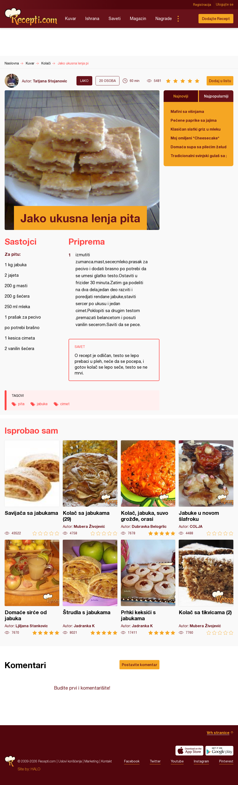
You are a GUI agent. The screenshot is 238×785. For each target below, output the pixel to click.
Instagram (201, 761)
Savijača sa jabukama (32, 488)
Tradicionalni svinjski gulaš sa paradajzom (198, 155)
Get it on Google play (219, 750)
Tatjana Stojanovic (50, 81)
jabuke (42, 404)
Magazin (138, 18)
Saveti (115, 18)
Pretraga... (187, 18)
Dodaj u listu (220, 80)
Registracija (202, 5)
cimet (64, 404)
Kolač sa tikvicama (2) (206, 587)
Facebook (131, 761)
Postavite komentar (139, 664)
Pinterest (226, 761)
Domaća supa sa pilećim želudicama (198, 147)
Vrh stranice (218, 732)
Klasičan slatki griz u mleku (196, 129)
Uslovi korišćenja (70, 761)
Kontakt (106, 761)
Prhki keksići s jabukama (148, 587)
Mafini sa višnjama (187, 111)
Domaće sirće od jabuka (32, 587)
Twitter (155, 761)
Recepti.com (31, 17)
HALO (35, 769)
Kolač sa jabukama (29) (90, 488)
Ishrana (92, 18)
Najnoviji (180, 96)
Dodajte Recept (216, 18)
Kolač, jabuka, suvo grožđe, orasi (148, 488)
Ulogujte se (224, 5)
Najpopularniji (216, 96)
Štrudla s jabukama (90, 587)
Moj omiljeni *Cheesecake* (195, 138)
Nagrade (163, 18)
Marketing (91, 761)
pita (21, 404)
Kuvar (70, 18)
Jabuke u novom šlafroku (206, 488)
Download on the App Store (189, 750)
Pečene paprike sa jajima (194, 120)
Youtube (177, 761)
